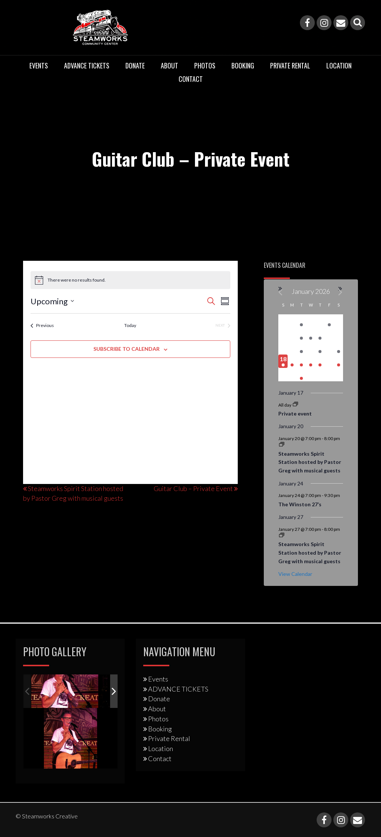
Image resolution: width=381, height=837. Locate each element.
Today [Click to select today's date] (130, 325)
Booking (242, 65)
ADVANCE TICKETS (86, 65)
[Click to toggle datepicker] (52, 301)
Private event (295, 413)
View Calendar (295, 574)
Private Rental (290, 65)
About (169, 65)
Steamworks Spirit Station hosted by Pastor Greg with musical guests (309, 462)
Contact (191, 79)
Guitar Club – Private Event (193, 488)
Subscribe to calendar (126, 349)
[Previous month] (280, 292)
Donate (135, 65)
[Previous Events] (42, 326)
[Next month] (340, 292)
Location (339, 65)
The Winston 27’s (299, 504)
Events (38, 65)
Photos (204, 65)
